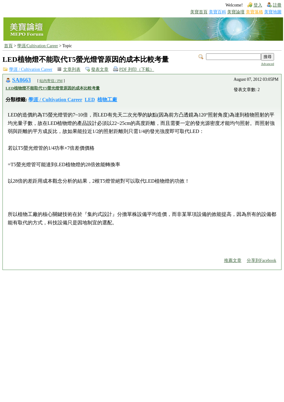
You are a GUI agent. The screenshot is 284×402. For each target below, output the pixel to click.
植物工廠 (107, 99)
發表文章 (99, 69)
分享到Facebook (261, 260)
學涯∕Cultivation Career (37, 45)
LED (90, 99)
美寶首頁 (199, 12)
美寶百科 (217, 12)
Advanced (267, 64)
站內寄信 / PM (51, 81)
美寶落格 (254, 12)
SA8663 (21, 80)
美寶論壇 (236, 12)
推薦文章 (232, 260)
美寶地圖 (273, 12)
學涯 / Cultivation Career (30, 69)
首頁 (8, 45)
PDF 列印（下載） (136, 69)
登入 (258, 5)
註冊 (277, 5)
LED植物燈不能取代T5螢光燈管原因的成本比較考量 (53, 88)
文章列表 (71, 69)
